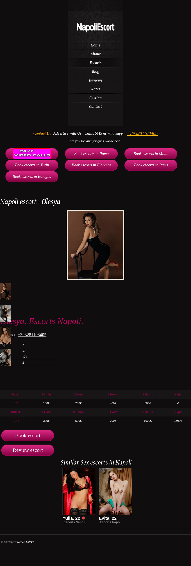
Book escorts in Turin (32, 165)
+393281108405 (142, 133)
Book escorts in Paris (151, 165)
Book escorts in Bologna (32, 176)
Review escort (28, 450)
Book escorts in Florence (91, 165)
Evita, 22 (108, 518)
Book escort (27, 435)
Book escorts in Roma (91, 153)
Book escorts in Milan (150, 153)
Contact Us (42, 133)
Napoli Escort (25, 542)
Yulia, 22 (74, 518)
